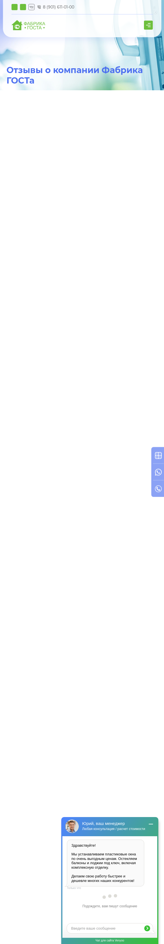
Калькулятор (14, 7)
